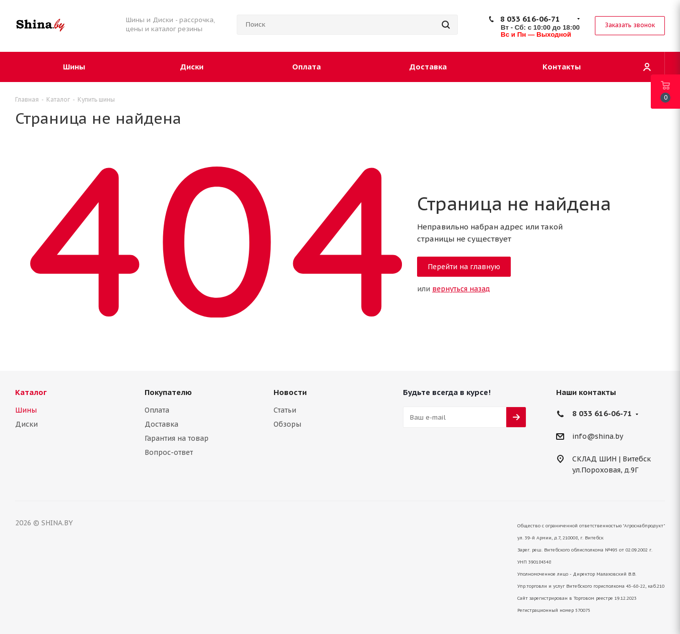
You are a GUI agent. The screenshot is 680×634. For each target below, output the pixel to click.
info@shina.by (597, 436)
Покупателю (168, 392)
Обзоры (287, 424)
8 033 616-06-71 (530, 19)
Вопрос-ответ (169, 452)
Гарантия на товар (177, 438)
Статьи (285, 410)
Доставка (161, 424)
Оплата (157, 410)
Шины (26, 410)
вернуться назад (461, 288)
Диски (26, 424)
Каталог (31, 392)
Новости (290, 392)
